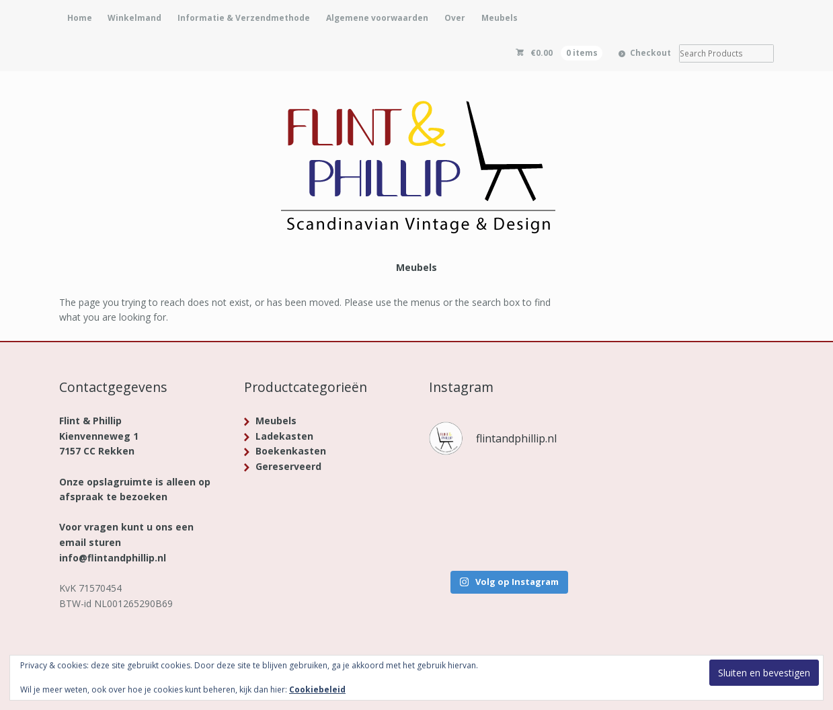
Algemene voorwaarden (377, 18)
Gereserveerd (288, 466)
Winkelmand (134, 18)
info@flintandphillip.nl (112, 557)
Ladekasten (284, 436)
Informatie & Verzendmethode (243, 18)
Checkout (650, 52)
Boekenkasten (290, 450)
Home (79, 18)
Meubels (499, 18)
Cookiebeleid (317, 689)
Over (454, 18)
